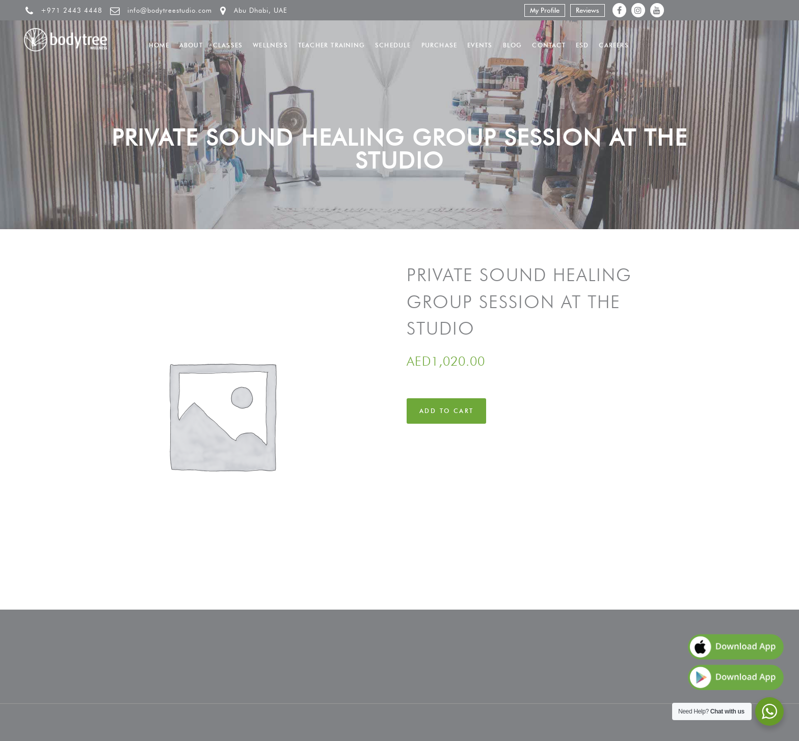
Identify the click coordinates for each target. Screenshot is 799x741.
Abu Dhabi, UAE (260, 10)
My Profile (545, 10)
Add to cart (446, 411)
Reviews (587, 10)
